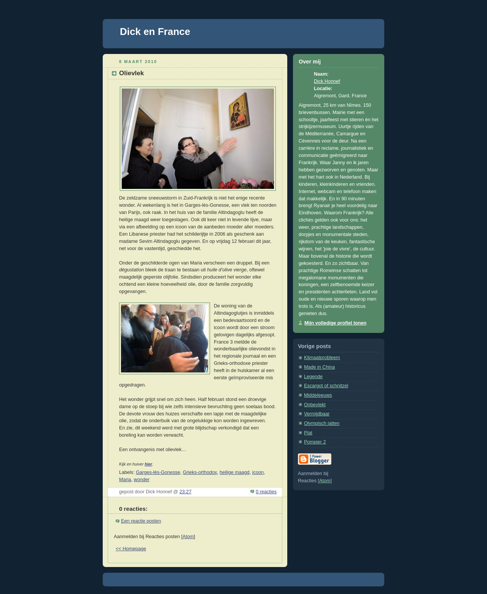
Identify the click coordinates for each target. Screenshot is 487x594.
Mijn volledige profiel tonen (335, 323)
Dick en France (155, 31)
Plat (308, 433)
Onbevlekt (315, 404)
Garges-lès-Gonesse (158, 472)
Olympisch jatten (321, 423)
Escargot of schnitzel (326, 385)
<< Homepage (131, 548)
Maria (125, 479)
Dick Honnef (327, 81)
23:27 (186, 491)
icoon (258, 472)
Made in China (319, 367)
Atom (188, 536)
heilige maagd (235, 472)
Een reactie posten (141, 521)
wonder (142, 479)
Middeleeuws (318, 395)
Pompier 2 (315, 442)
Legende (313, 376)
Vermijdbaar (316, 414)
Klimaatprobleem (322, 357)
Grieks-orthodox (200, 472)
